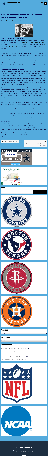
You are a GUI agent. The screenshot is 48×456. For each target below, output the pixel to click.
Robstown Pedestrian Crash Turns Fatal (10, 354)
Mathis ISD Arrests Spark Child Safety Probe (11, 356)
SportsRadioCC (13, 2)
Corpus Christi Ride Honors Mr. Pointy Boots (11, 348)
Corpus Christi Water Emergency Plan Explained (12, 359)
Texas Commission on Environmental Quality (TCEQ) (31, 42)
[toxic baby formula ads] (11, 176)
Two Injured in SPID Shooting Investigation (11, 351)
